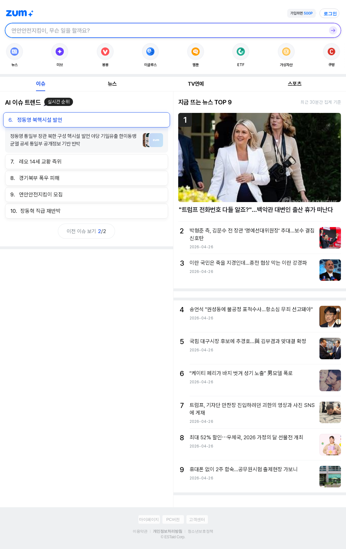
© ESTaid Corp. (173, 537)
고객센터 (197, 519)
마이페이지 (149, 519)
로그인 (330, 13)
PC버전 (172, 519)
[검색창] (164, 30)
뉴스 (112, 84)
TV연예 (196, 84)
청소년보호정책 (200, 531)
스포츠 (294, 84)
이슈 (40, 84)
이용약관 (140, 531)
